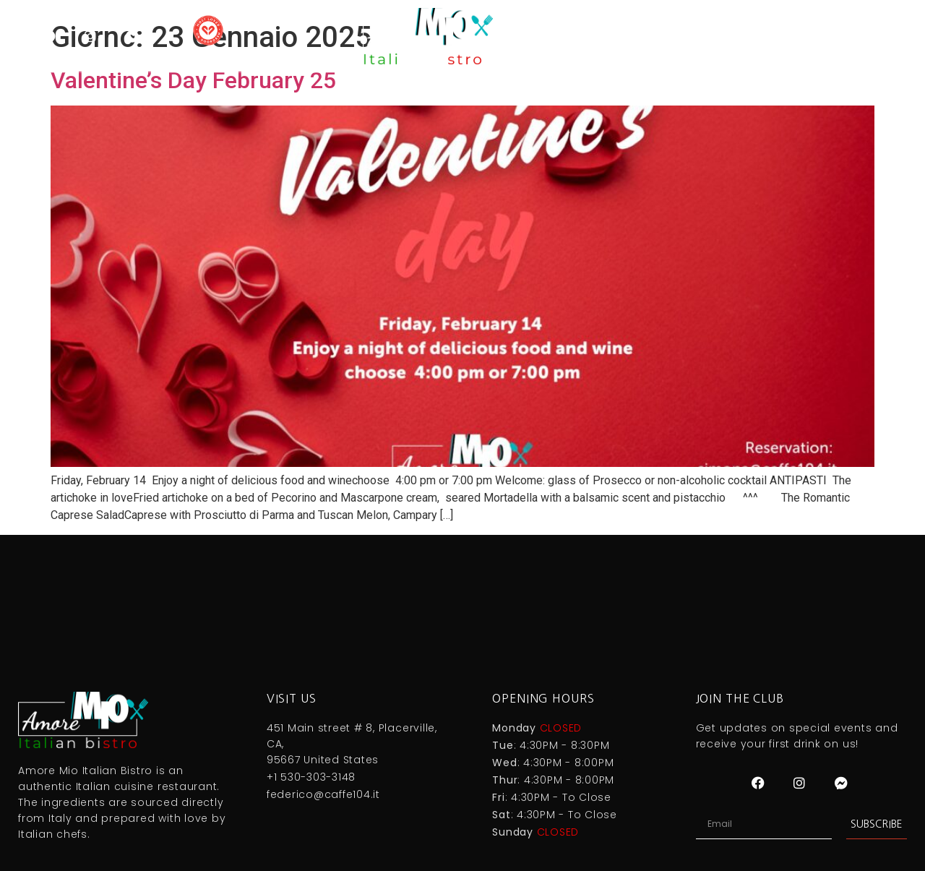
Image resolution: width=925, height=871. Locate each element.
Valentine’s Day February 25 (193, 80)
